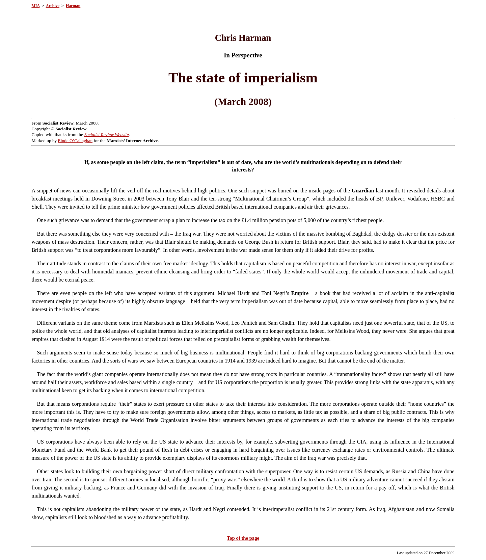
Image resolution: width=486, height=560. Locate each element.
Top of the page (243, 538)
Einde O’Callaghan (75, 140)
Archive (52, 5)
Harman (73, 5)
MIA (35, 5)
